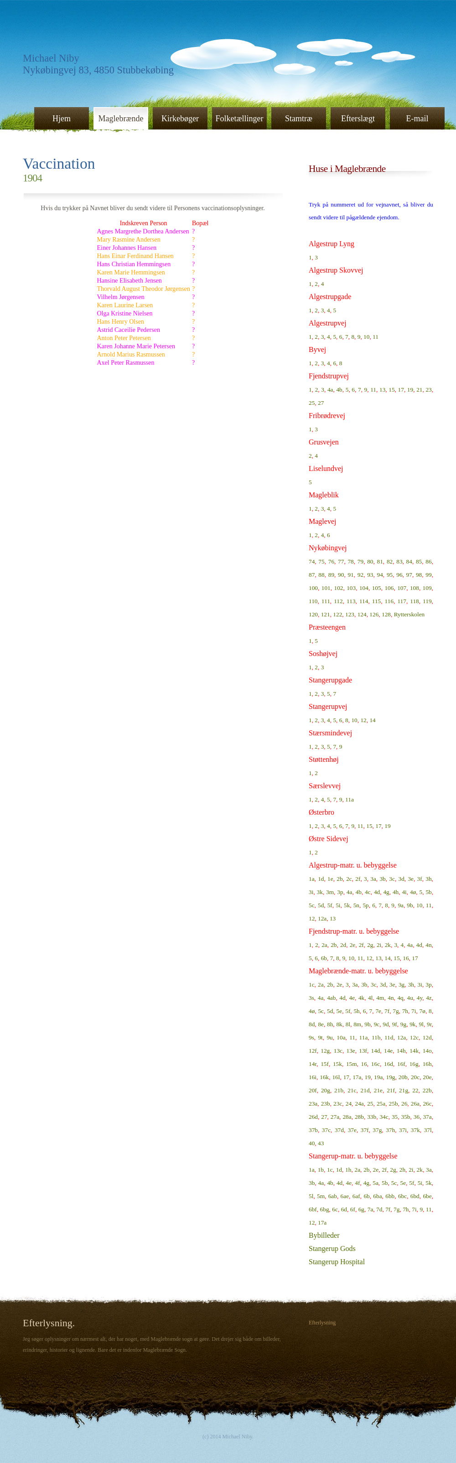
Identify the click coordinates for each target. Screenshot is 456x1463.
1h (348, 1169)
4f (357, 1182)
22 (415, 1090)
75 (321, 561)
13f (363, 1050)
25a (381, 1103)
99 (428, 574)
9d (386, 1024)
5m (321, 1196)
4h (396, 892)
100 (313, 587)
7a (370, 1209)
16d (388, 1063)
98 (419, 574)
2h (402, 1169)
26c (427, 1103)
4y (419, 997)
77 (341, 561)
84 (409, 561)
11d (389, 1037)
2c (349, 878)
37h (390, 1130)
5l (311, 1196)
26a (415, 1103)
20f (313, 1090)
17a (356, 1077)
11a (349, 799)
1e (330, 878)
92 (360, 574)
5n (356, 905)
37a (427, 1116)
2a (324, 944)
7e (378, 1011)
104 (363, 587)
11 (375, 336)
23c (337, 1103)
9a (401, 905)
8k (339, 1024)
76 (331, 561)
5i (338, 905)
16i (312, 1077)
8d (312, 1024)
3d (401, 878)
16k (324, 1077)
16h (427, 1063)
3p (340, 892)
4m (380, 997)
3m (330, 892)
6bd (415, 1196)
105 (376, 587)
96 (399, 574)
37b (313, 1130)
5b (428, 892)
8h (330, 1024)
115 (376, 601)
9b (410, 905)
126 (373, 614)
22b (427, 1090)
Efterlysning (322, 1322)
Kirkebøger (180, 118)
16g (414, 1063)
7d (379, 1209)
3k (320, 892)
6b (324, 958)
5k (347, 905)
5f (329, 905)
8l (348, 1024)
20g (325, 1090)
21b (338, 1090)
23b (325, 1103)
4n (428, 944)
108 (414, 587)
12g (325, 1050)
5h (356, 1011)
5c (312, 905)
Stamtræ (298, 118)
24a (359, 1103)
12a (322, 918)
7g (396, 1011)
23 (428, 389)
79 (360, 561)
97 (409, 574)
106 (389, 587)
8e (321, 1024)
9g (403, 1024)
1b (321, 1169)
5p (365, 905)
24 (349, 1103)
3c (392, 878)
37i (403, 1130)
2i (379, 944)
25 (312, 402)
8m (357, 1024)
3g (401, 984)
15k (337, 1063)
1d (321, 878)
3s (311, 997)
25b (393, 1103)
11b (376, 1037)
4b (339, 389)
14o (427, 1050)
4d (377, 892)
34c (383, 1116)
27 (321, 402)
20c (415, 1077)
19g (390, 1077)
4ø (413, 892)
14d (375, 1050)
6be (427, 1196)
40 (312, 1143)
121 (325, 614)
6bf (313, 1209)
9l (421, 1024)
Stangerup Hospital (337, 1262)
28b (359, 1116)
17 (401, 389)
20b (403, 1077)
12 (363, 720)
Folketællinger (240, 118)
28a (346, 1116)
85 (419, 561)
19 (410, 389)
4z (429, 997)
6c (335, 1209)
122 (337, 614)
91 (350, 574)
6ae (345, 1196)
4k (361, 997)
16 (406, 958)
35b (405, 1116)
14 (372, 720)
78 (350, 561)
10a (341, 1037)
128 (386, 614)
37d (339, 1130)
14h (401, 1050)
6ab (332, 1196)
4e (352, 997)
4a (330, 389)
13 (382, 389)
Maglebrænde (121, 118)
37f (365, 1130)
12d (427, 1037)
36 (417, 1116)
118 (414, 601)
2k (388, 944)
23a (313, 1103)
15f (325, 1063)
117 (401, 601)
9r (429, 1024)
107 (401, 587)
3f (419, 878)
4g (386, 892)
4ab (331, 997)
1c (312, 984)
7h (405, 1011)
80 (370, 561)
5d (321, 905)
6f (352, 1209)
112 (338, 601)
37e (352, 1130)
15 (391, 389)
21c (351, 1090)
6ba (377, 1196)
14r (312, 1063)
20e (427, 1077)
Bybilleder (324, 1235)
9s (311, 1037)
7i (413, 1011)
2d (343, 944)
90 (341, 574)
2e (353, 944)
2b (339, 878)
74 (312, 561)
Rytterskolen (409, 614)
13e (350, 1050)
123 (349, 614)
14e (388, 1050)
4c (368, 892)
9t (320, 1037)
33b (371, 1116)
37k (415, 1130)
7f (386, 1011)
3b (382, 878)
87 (312, 574)
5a (375, 1182)
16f (401, 1063)
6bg (324, 1209)
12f (313, 1050)
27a (335, 1116)
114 (363, 601)
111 (325, 601)
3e (411, 878)
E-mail (417, 118)
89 (331, 574)
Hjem (61, 118)
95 (390, 574)
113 (351, 601)
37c (326, 1130)
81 (380, 561)
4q (400, 997)
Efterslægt (358, 118)
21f (391, 1090)
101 (326, 587)
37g (377, 1130)
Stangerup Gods (332, 1248)
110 (313, 601)
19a (378, 1077)
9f (394, 1024)
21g (403, 1090)
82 (390, 561)
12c (414, 1037)
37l (428, 1130)
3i (311, 892)
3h (428, 878)
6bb (389, 1196)
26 (404, 1103)
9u (329, 1037)
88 (321, 574)
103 (351, 587)
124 (362, 614)
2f (357, 878)
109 (427, 587)
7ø (422, 1011)
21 (419, 389)
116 (389, 601)
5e (339, 1011)
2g (370, 944)
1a (312, 878)
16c (375, 1063)
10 (366, 336)
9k (412, 1024)
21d (365, 1090)
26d (313, 1116)
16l (336, 1077)
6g (361, 1209)
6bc (402, 1196)
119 (427, 601)
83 (399, 561)
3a (373, 878)
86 (428, 561)
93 (370, 574)
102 (338, 587)
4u (410, 997)
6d (344, 1209)
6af (356, 1196)
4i (404, 892)
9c (377, 1024)
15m (351, 1063)
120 (313, 614)
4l (370, 997)
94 (380, 574)
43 (321, 1143)
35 (395, 1116)
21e (378, 1090)
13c (338, 1050)
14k (414, 1050)
